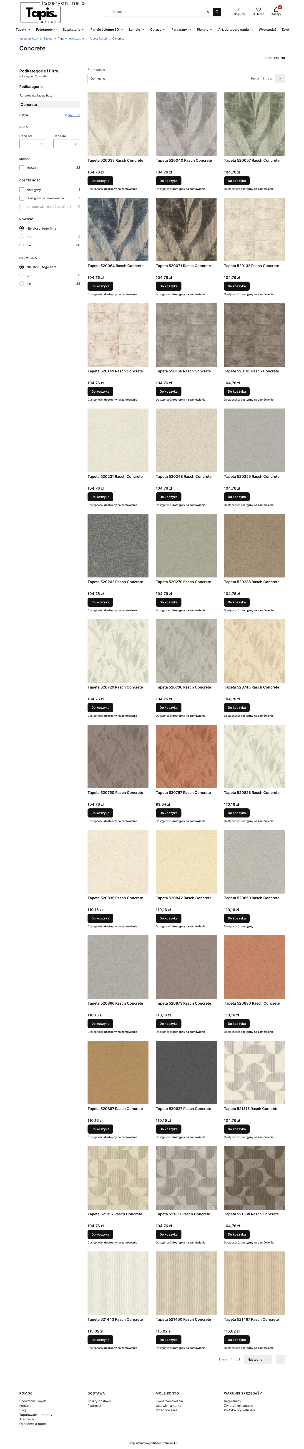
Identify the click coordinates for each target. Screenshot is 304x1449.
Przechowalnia (166, 1410)
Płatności (94, 1405)
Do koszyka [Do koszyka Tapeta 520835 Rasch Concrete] (100, 918)
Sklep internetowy (150, 1443)
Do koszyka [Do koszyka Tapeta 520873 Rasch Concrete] (169, 1023)
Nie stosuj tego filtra (41, 228)
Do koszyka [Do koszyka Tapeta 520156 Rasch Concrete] (169, 391)
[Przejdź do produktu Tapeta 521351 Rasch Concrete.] (186, 1178)
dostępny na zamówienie (45, 198)
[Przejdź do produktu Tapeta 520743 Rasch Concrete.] (254, 651)
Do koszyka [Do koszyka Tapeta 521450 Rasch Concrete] (169, 1340)
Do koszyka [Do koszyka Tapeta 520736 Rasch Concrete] (169, 707)
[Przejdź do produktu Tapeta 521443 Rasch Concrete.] (118, 1283)
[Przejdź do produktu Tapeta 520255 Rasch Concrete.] (254, 440)
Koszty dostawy (99, 1401)
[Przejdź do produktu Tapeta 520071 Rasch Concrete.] (186, 229)
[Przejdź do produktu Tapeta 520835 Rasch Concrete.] (118, 862)
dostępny (34, 190)
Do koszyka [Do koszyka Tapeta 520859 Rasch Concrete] (237, 918)
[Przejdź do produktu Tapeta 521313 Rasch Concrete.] (254, 1072)
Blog (22, 1410)
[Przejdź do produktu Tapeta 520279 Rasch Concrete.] (186, 545)
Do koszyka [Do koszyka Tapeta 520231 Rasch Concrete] (100, 497)
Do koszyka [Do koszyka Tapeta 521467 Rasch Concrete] (237, 1340)
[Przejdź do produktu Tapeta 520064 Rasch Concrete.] (118, 229)
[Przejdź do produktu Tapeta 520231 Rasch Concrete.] (118, 440)
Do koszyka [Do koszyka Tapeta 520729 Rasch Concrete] (100, 707)
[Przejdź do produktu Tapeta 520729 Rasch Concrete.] (118, 651)
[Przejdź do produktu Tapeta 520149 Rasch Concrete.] (118, 335)
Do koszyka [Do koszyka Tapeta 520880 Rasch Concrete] (237, 1023)
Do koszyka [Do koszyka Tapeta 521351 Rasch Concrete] (169, 1234)
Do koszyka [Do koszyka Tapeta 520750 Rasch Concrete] (100, 813)
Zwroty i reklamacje (238, 1405)
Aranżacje (26, 1419)
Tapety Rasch (98, 38)
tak (29, 237)
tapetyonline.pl (28, 38)
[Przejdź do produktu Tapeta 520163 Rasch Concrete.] (254, 335)
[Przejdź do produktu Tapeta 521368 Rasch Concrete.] (254, 1178)
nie (29, 245)
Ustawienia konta (168, 1405)
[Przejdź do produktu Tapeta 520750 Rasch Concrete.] (118, 756)
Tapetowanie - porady (35, 1415)
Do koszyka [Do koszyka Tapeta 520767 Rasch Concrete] (169, 813)
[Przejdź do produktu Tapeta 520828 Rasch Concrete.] (254, 756)
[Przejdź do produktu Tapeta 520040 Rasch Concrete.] (186, 124)
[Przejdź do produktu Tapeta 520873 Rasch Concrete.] (186, 967)
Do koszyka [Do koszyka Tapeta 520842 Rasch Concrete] (169, 918)
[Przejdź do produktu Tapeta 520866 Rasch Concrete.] (118, 967)
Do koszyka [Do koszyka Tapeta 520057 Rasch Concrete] (237, 181)
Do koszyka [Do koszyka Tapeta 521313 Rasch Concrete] (237, 1129)
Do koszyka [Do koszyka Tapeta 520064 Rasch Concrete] (100, 286)
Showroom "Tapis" (33, 1401)
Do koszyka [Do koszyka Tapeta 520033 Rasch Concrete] (100, 181)
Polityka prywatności (239, 1410)
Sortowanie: (96, 70)
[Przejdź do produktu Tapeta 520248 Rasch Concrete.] (186, 440)
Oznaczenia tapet (32, 1424)
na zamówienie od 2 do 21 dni (49, 206)
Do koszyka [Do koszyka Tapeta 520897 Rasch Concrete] (100, 1129)
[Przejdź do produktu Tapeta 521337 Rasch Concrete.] (118, 1178)
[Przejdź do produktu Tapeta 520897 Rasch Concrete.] (118, 1072)
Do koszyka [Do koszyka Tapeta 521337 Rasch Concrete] (100, 1234)
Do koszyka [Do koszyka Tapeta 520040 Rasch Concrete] (169, 181)
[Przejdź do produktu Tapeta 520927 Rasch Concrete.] (186, 1072)
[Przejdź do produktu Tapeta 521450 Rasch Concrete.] (186, 1283)
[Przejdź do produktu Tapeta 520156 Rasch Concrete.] (186, 335)
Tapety (48, 38)
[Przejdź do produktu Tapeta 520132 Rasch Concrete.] (254, 229)
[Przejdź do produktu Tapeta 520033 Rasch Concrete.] (118, 124)
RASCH (32, 168)
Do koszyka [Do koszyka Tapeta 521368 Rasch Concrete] (237, 1234)
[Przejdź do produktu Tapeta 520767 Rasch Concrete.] (186, 756)
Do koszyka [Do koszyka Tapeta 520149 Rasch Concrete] (100, 391)
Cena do (59, 136)
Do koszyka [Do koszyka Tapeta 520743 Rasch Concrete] (237, 707)
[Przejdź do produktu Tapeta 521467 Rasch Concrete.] (254, 1283)
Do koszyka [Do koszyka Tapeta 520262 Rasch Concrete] (100, 602)
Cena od (25, 136)
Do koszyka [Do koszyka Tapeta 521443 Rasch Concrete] (100, 1340)
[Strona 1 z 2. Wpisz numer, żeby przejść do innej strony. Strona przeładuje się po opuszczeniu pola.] (263, 78)
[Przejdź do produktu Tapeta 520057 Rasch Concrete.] (254, 124)
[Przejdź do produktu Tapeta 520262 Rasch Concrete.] (118, 545)
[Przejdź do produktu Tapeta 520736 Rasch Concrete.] (186, 651)
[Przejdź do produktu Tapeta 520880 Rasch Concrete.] (254, 967)
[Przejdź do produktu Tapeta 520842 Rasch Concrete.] (186, 862)
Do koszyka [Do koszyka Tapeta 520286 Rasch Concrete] (237, 602)
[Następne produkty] (258, 1359)
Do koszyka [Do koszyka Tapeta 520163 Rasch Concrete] (237, 391)
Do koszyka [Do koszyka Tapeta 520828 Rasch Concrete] (237, 813)
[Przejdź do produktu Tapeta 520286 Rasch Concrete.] (254, 545)
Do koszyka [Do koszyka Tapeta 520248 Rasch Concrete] (169, 497)
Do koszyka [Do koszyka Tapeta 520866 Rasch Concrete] (100, 1023)
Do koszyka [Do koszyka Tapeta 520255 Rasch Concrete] (237, 497)
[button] (217, 12)
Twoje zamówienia (169, 1401)
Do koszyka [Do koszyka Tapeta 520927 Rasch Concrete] (169, 1129)
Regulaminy (232, 1401)
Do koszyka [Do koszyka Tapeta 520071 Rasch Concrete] (169, 286)
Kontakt (25, 1405)
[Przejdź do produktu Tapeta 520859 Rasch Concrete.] (254, 862)
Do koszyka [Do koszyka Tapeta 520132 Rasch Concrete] (237, 286)
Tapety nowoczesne (71, 38)
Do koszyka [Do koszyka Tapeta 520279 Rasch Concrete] (169, 602)
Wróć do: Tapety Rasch (36, 95)
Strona (254, 78)
